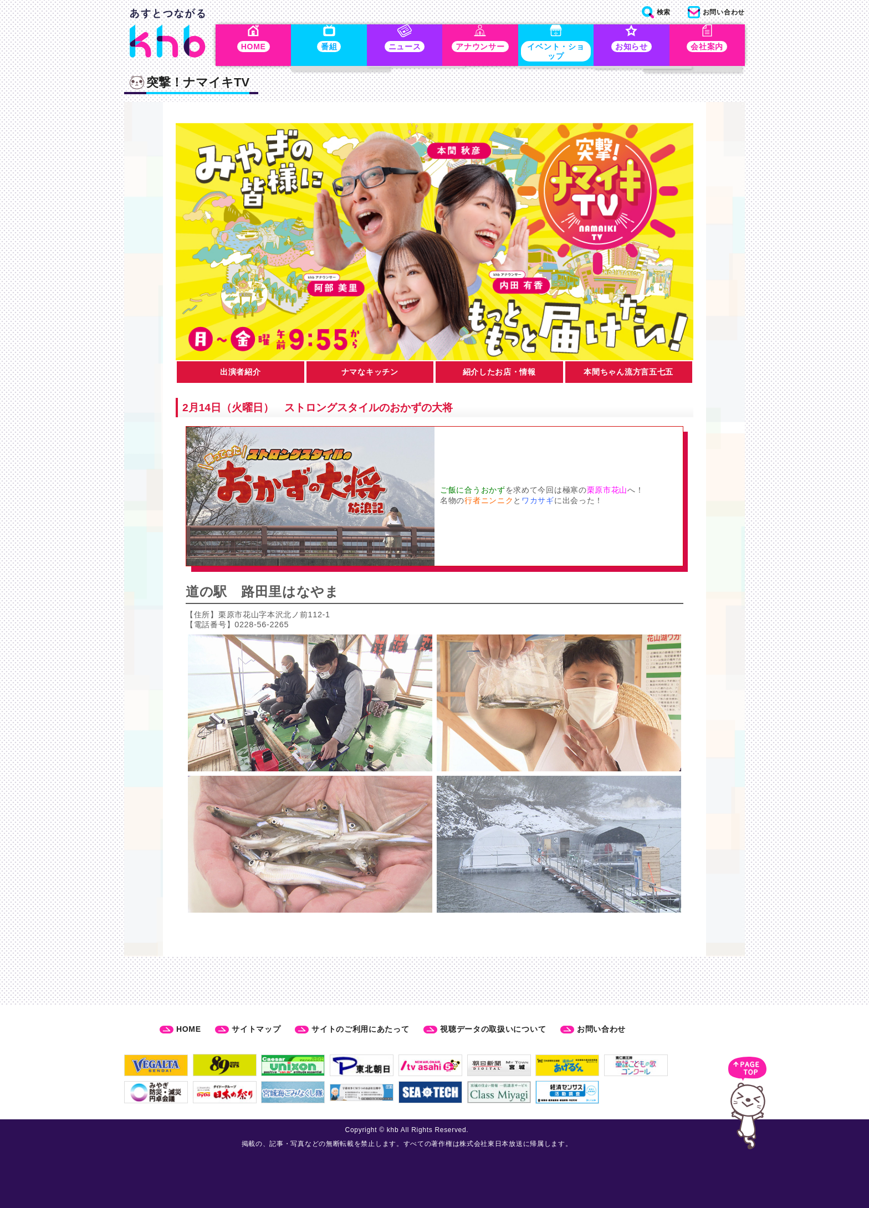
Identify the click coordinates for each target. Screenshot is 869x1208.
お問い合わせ (601, 1029)
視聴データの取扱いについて (493, 1029)
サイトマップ (256, 1029)
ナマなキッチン (369, 374)
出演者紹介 (240, 374)
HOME (188, 1029)
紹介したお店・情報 (499, 374)
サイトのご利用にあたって (360, 1029)
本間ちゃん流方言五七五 (628, 374)
